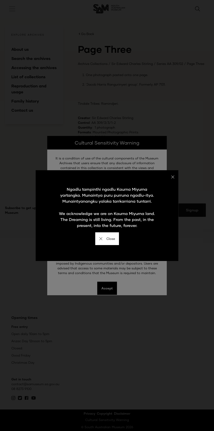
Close (107, 238)
